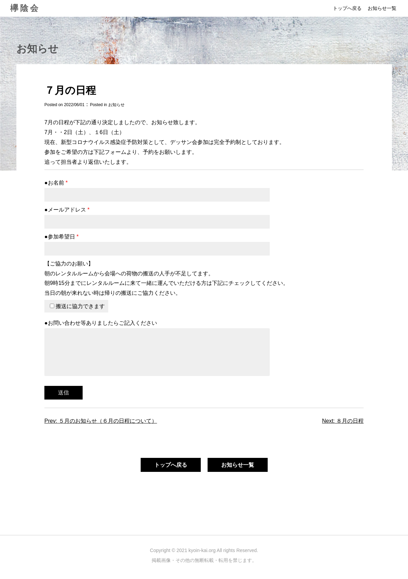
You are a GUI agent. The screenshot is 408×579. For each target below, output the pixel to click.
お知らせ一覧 (382, 8)
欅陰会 (25, 8)
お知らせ (116, 104)
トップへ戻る (347, 8)
